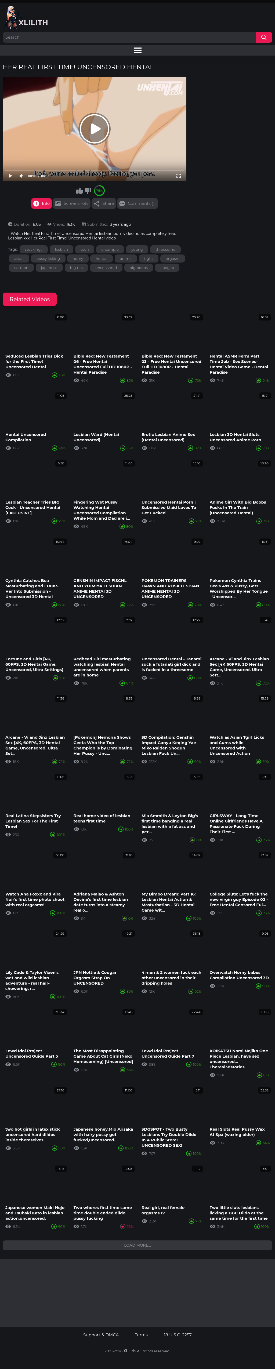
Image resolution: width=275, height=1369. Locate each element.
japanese (49, 267)
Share (108, 203)
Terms (141, 1334)
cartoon (21, 267)
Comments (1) (142, 203)
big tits (76, 267)
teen (85, 249)
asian (19, 258)
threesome (165, 249)
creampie (110, 249)
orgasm (173, 258)
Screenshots (76, 203)
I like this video (79, 190)
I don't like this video (87, 190)
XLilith (130, 1351)
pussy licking (48, 258)
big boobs (139, 267)
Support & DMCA (101, 1334)
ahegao (167, 267)
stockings (33, 249)
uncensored (106, 267)
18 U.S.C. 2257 (178, 1334)
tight (148, 258)
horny (78, 258)
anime (126, 258)
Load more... (137, 1245)
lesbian (61, 249)
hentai (101, 258)
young (137, 249)
